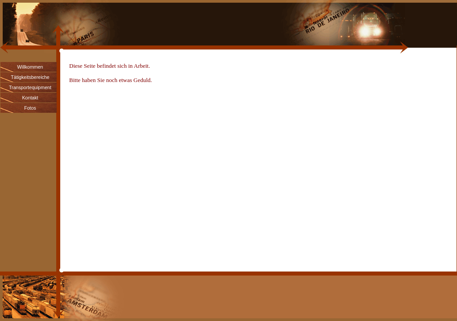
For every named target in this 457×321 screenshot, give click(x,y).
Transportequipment (30, 87)
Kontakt (30, 97)
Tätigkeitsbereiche (30, 77)
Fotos (30, 108)
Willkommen (30, 67)
